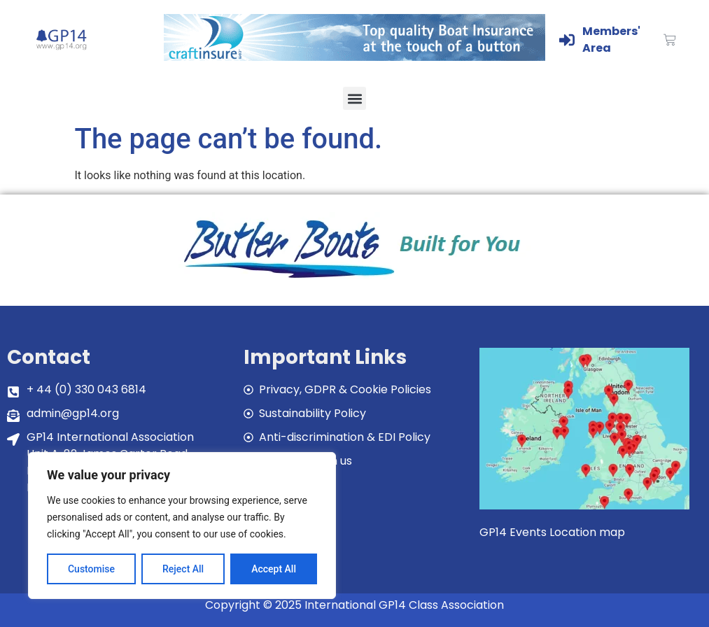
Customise (91, 569)
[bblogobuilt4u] (354, 279)
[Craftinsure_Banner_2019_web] (354, 57)
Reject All (183, 569)
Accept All (273, 569)
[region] (182, 525)
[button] (354, 98)
